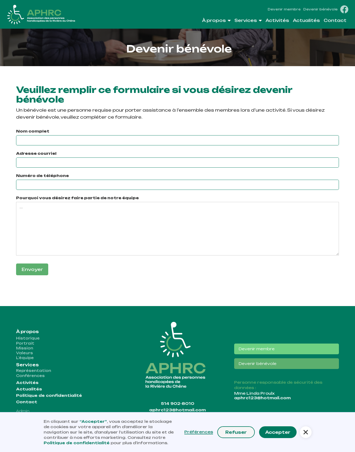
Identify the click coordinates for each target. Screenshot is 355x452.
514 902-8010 (177, 403)
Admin (22, 411)
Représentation (33, 370)
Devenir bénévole (320, 9)
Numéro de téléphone (42, 175)
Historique (28, 338)
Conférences (30, 376)
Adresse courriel (36, 153)
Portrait (25, 343)
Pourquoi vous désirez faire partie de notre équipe (77, 197)
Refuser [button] (236, 432)
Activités (27, 383)
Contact (26, 402)
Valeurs (24, 353)
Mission (24, 348)
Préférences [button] (198, 432)
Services (27, 365)
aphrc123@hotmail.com (177, 410)
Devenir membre (284, 9)
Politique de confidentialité (49, 395)
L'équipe (25, 358)
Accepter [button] (277, 432)
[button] (216, 22)
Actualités (29, 389)
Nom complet (32, 131)
